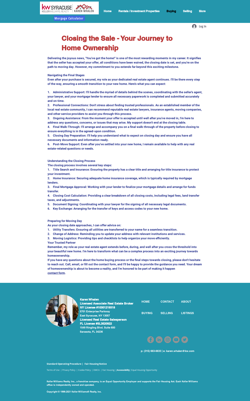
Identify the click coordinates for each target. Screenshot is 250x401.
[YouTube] (176, 339)
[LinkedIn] (159, 339)
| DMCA (96, 370)
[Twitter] (184, 339)
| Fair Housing (108, 370)
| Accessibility (123, 370)
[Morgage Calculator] (69, 18)
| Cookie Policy (83, 370)
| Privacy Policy (68, 370)
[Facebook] (150, 339)
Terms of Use (53, 370)
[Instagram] (167, 339)
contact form (56, 273)
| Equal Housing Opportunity (143, 370)
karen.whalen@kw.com (180, 350)
